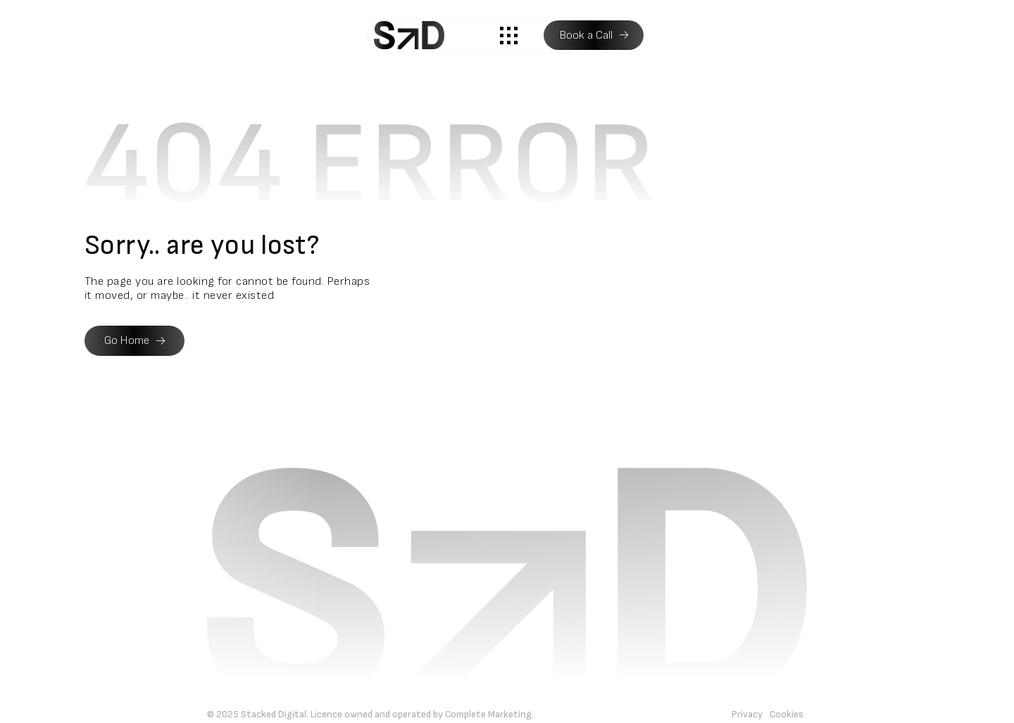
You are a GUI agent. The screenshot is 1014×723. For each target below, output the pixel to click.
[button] (509, 35)
